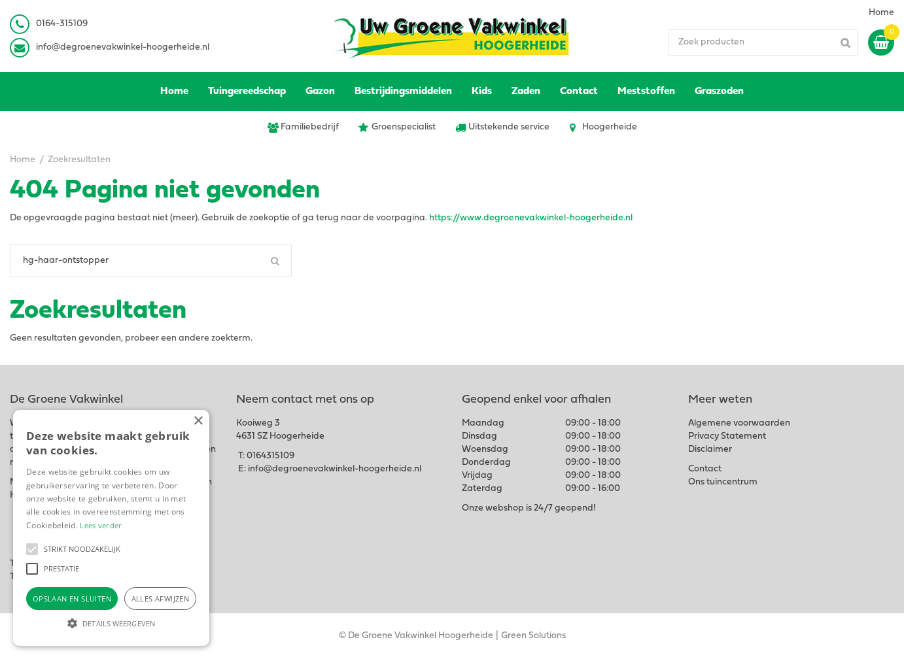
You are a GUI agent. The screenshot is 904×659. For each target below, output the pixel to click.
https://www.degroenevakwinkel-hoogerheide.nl (531, 218)
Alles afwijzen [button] (160, 598)
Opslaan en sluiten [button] (72, 598)
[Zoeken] (151, 261)
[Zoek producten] (763, 42)
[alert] (111, 528)
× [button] (198, 421)
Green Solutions (533, 636)
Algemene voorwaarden (739, 423)
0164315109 (270, 456)
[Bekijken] (881, 42)
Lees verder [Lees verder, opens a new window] (101, 525)
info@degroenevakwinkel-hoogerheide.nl (122, 47)
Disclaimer (710, 449)
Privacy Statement (727, 436)
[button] (32, 549)
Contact (704, 469)
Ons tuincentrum (722, 482)
